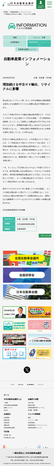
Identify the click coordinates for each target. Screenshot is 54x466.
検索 (15, 37)
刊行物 (6, 432)
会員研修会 (14, 42)
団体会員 (6, 420)
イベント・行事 (39, 37)
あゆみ (6, 410)
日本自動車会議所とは (12, 399)
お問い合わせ (20, 384)
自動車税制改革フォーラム (36, 407)
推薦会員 (6, 425)
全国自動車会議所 (9, 427)
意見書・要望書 (33, 410)
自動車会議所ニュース (27, 49)
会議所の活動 (33, 399)
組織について (8, 407)
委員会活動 (31, 405)
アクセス (12, 384)
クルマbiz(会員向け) (40, 4)
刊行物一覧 (7, 435)
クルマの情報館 (34, 414)
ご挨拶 (6, 402)
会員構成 (6, 417)
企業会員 (6, 422)
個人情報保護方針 (30, 384)
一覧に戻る (44, 236)
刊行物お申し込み (9, 437)
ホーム (6, 395)
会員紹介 (7, 414)
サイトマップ (40, 384)
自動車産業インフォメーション (21, 12)
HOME (5, 12)
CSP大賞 (30, 402)
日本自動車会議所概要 (11, 405)
